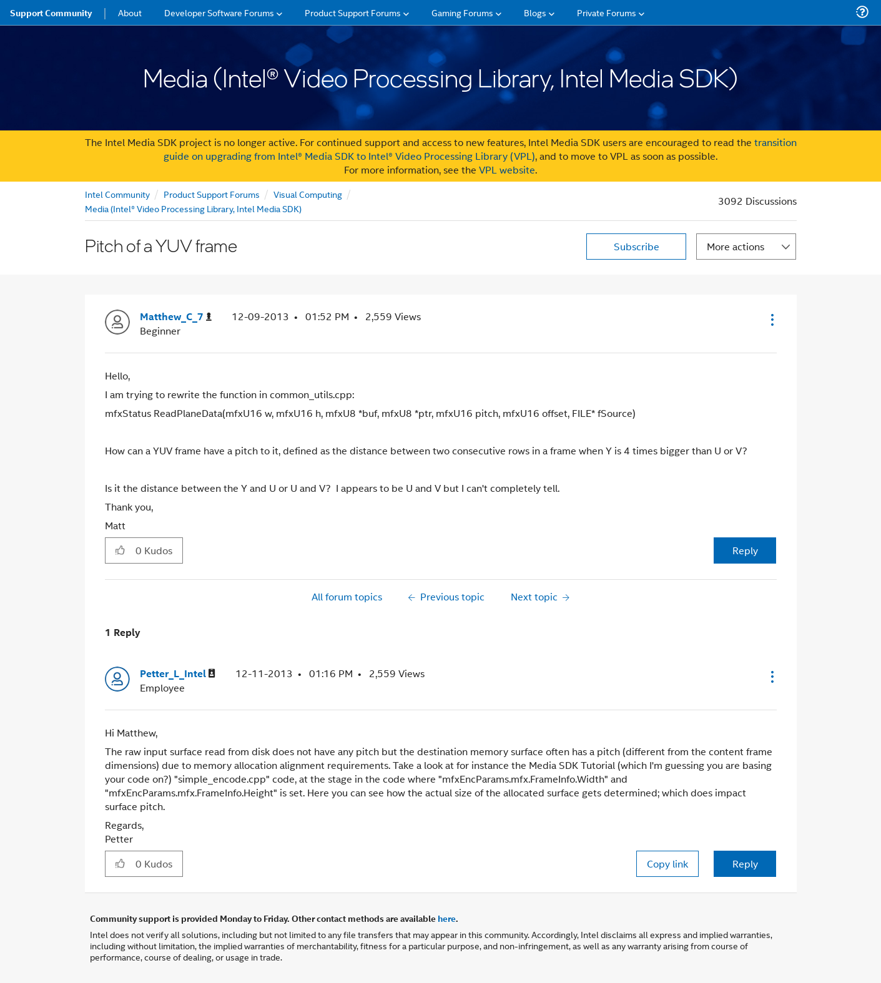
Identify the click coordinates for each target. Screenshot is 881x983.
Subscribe (636, 246)
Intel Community (117, 193)
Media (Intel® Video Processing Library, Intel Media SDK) (193, 208)
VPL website (507, 169)
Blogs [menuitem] (535, 12)
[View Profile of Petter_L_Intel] (177, 674)
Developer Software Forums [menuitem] (219, 12)
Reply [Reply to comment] (745, 863)
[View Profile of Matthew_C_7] (176, 317)
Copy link (667, 863)
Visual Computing (307, 193)
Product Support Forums (212, 193)
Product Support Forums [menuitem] (353, 12)
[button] (771, 320)
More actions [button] (735, 246)
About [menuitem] (130, 12)
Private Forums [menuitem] (606, 12)
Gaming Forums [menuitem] (462, 12)
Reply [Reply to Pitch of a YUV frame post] (745, 550)
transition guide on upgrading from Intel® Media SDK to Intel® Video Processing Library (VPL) (480, 149)
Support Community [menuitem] (51, 12)
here (447, 918)
